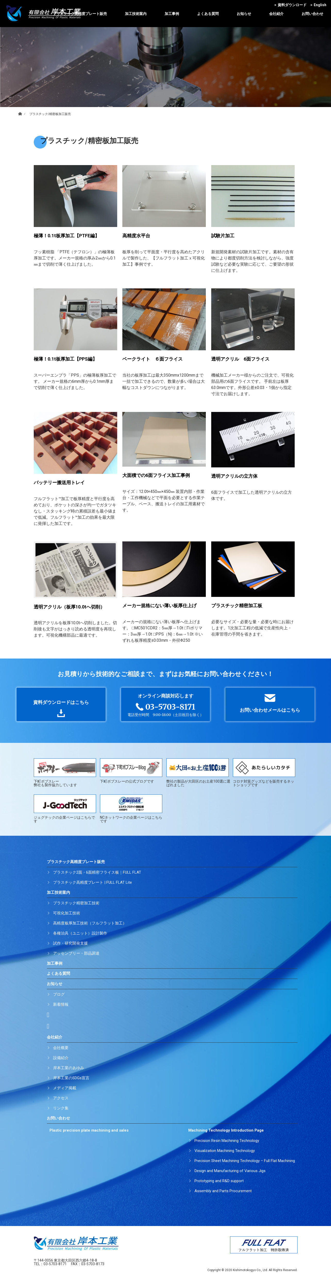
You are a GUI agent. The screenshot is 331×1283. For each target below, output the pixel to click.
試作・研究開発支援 (70, 943)
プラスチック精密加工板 (236, 605)
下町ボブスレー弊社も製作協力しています (65, 772)
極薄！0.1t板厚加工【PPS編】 (65, 359)
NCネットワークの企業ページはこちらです (131, 808)
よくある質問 (208, 14)
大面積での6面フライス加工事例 (156, 475)
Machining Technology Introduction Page (226, 1130)
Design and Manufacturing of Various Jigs (230, 1170)
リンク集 (61, 1108)
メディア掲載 (64, 1088)
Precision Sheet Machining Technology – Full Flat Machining (244, 1160)
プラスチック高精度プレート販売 (80, 14)
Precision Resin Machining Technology (226, 1140)
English (318, 5)
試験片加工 (222, 235)
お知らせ (244, 14)
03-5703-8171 (55, 1264)
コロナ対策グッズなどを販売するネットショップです (264, 772)
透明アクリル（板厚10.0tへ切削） (69, 607)
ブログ (59, 994)
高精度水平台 (136, 235)
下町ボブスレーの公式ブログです (131, 770)
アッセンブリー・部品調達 (76, 953)
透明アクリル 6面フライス (240, 359)
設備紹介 (61, 1057)
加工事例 (172, 14)
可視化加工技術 (66, 913)
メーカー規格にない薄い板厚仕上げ (159, 605)
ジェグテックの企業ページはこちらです (65, 808)
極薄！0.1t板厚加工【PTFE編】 (66, 235)
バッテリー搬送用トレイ (59, 482)
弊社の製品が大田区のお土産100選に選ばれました (198, 772)
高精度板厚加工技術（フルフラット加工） (89, 923)
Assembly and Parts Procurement (223, 1191)
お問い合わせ (312, 14)
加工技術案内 (136, 14)
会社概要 (61, 1047)
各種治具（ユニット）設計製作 (80, 933)
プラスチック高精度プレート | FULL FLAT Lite (92, 882)
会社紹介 (276, 14)
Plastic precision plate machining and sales (89, 1130)
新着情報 (61, 1004)
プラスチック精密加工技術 (76, 903)
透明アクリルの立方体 (234, 476)
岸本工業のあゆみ (68, 1068)
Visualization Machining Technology (224, 1150)
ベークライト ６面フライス (152, 359)
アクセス (61, 1098)
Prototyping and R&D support (219, 1181)
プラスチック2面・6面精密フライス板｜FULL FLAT (97, 872)
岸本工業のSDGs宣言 (71, 1078)
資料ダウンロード (290, 5)
